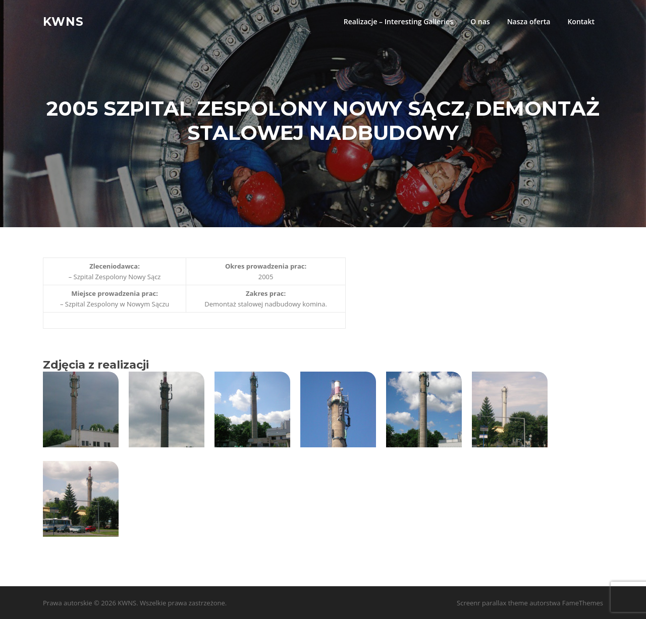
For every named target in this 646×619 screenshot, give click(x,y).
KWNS (63, 21)
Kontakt (581, 21)
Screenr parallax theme (492, 602)
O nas (480, 21)
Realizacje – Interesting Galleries (398, 21)
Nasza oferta (529, 21)
